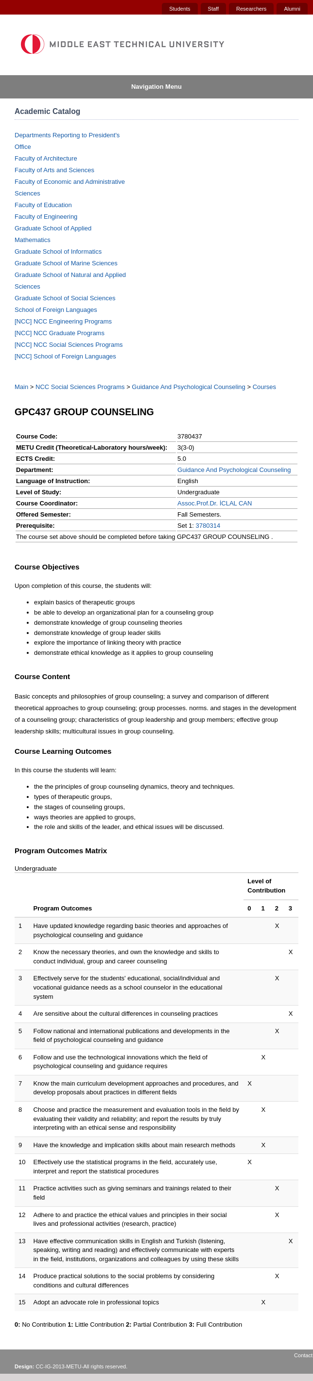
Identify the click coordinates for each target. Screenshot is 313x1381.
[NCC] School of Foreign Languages (65, 356)
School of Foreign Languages (56, 309)
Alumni (292, 9)
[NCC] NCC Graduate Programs (59, 333)
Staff (213, 9)
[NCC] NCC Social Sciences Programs (69, 344)
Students (179, 9)
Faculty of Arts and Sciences (54, 170)
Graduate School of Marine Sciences (66, 263)
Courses (264, 386)
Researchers (251, 9)
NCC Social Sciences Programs (80, 386)
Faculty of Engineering (46, 216)
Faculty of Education (43, 205)
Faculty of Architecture (46, 158)
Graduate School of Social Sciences (65, 298)
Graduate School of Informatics (58, 251)
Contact (303, 1355)
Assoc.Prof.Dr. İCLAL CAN (214, 503)
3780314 (208, 525)
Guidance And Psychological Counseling (188, 386)
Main (21, 386)
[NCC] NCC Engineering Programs (63, 321)
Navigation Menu (156, 86)
